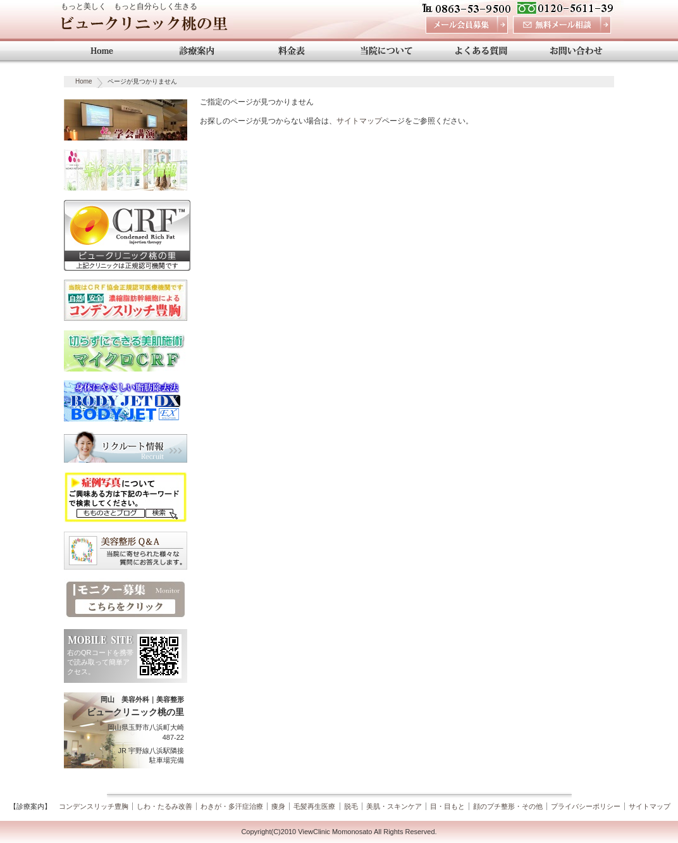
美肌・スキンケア (394, 806)
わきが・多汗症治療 (231, 806)
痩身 (278, 806)
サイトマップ (359, 120)
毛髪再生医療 (314, 806)
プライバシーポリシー (585, 806)
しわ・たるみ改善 (164, 806)
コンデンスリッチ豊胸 (93, 806)
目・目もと (447, 806)
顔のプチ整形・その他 (508, 806)
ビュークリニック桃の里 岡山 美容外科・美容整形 (143, 27)
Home (83, 81)
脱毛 (351, 806)
